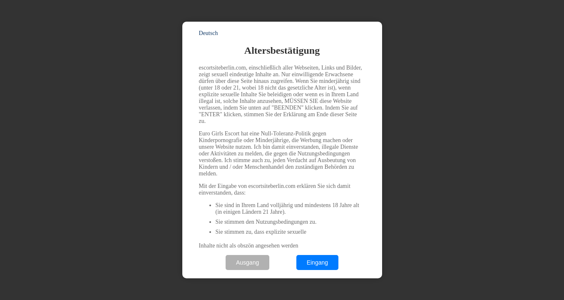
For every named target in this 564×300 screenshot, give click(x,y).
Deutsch (208, 33)
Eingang (317, 262)
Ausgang (247, 262)
